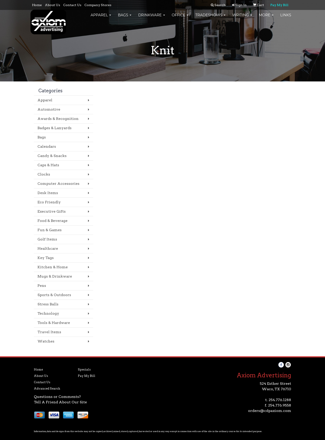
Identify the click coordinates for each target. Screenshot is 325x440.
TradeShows (210, 18)
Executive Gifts (51, 211)
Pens (41, 285)
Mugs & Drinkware (54, 276)
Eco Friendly (49, 202)
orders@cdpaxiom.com (269, 411)
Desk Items (47, 193)
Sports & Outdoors (54, 295)
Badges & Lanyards (54, 128)
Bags (124, 18)
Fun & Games (49, 230)
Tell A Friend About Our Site (60, 402)
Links (285, 18)
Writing (242, 18)
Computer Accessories (58, 183)
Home (37, 5)
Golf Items (47, 239)
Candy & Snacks (52, 156)
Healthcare (47, 248)
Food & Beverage (52, 221)
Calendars (46, 146)
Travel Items (49, 332)
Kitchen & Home (52, 267)
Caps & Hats (48, 165)
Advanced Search (47, 388)
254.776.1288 (280, 400)
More (266, 18)
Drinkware (151, 18)
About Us (52, 5)
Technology (48, 313)
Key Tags (45, 258)
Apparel (101, 18)
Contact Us (72, 5)
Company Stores (97, 5)
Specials (84, 369)
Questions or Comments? (57, 397)
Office (180, 18)
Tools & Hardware (53, 323)
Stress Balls (47, 304)
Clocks (43, 174)
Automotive (48, 109)
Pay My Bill (86, 376)
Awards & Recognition (58, 119)
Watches (45, 341)
